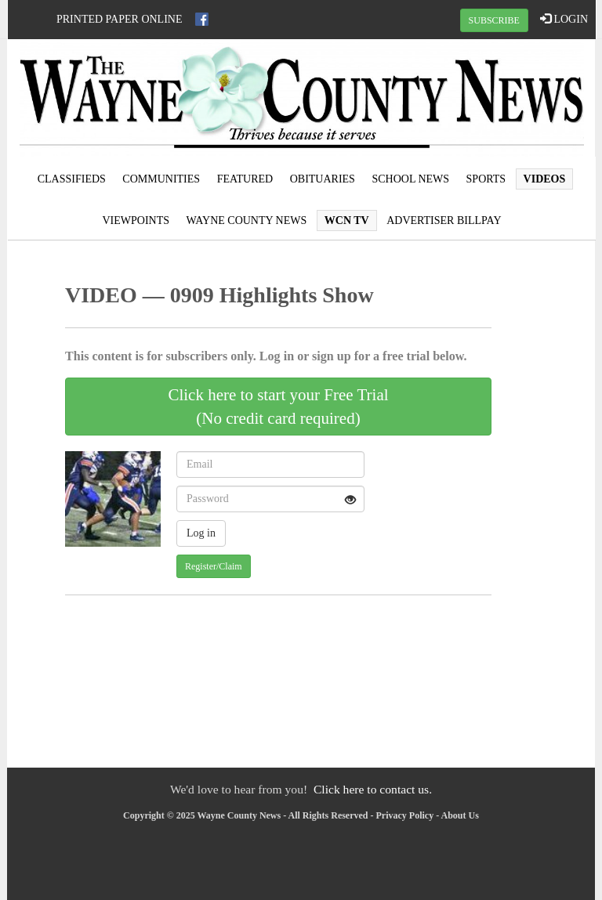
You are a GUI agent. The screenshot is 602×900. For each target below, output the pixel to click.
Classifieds (72, 179)
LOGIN (564, 19)
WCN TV (347, 220)
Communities (161, 179)
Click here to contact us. (373, 789)
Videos (545, 179)
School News (410, 179)
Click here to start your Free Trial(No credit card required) (278, 406)
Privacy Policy (405, 815)
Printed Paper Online (119, 19)
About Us (460, 815)
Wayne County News (247, 220)
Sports (486, 179)
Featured (245, 179)
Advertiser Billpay (443, 220)
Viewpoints (135, 220)
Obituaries (322, 179)
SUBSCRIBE (494, 20)
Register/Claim (213, 566)
